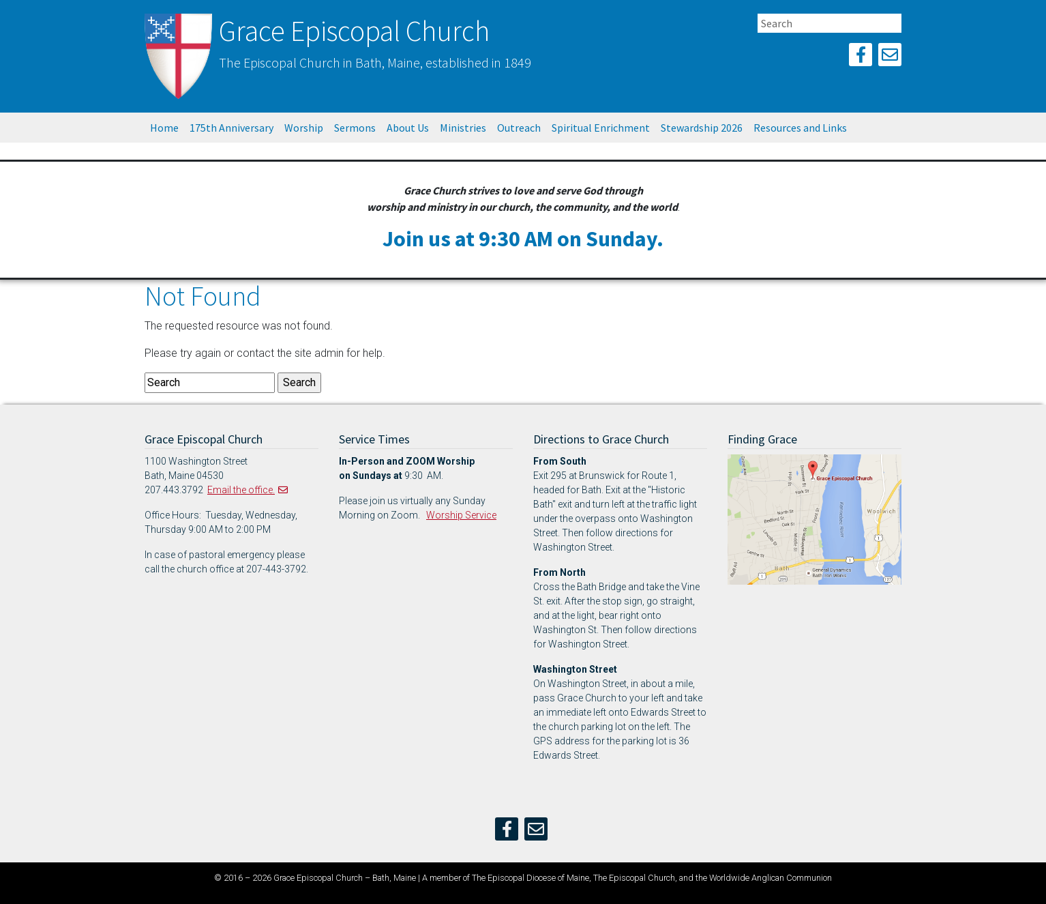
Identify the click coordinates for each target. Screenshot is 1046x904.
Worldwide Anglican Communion (770, 878)
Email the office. (241, 489)
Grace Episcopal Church (354, 30)
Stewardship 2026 (702, 127)
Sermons (355, 127)
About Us (408, 127)
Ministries (463, 127)
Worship (303, 127)
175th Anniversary (231, 127)
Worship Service (461, 515)
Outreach (519, 127)
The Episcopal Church (634, 878)
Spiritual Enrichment (601, 127)
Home (164, 127)
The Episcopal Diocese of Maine (530, 878)
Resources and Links (800, 127)
